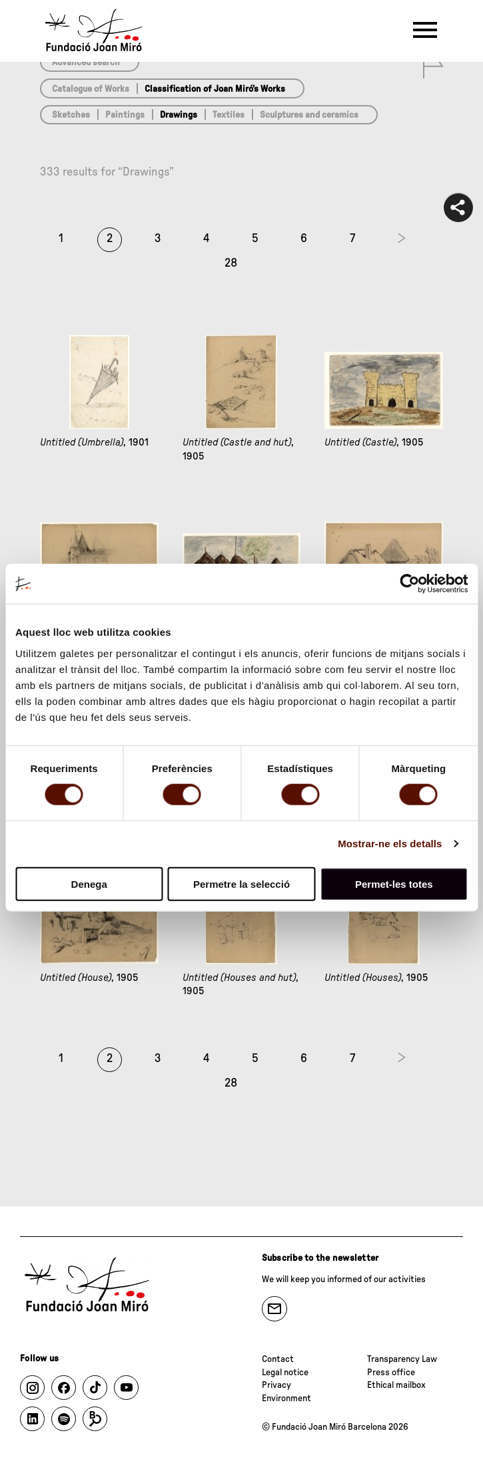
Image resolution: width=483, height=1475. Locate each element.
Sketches (71, 115)
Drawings (178, 115)
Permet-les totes (394, 883)
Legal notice (285, 1372)
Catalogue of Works (90, 89)
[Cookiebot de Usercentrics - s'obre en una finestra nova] (409, 584)
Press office (391, 1372)
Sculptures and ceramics (309, 115)
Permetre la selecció (241, 883)
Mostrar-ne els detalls (390, 843)
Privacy (276, 1385)
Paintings (125, 115)
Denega (89, 883)
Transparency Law (402, 1359)
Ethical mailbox (396, 1385)
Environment (286, 1398)
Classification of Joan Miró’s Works (215, 89)
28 (231, 263)
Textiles (228, 115)
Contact (278, 1359)
